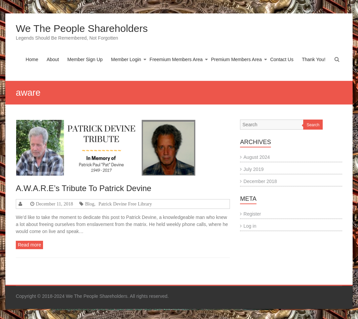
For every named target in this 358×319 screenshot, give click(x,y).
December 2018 (260, 181)
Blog (89, 203)
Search (313, 125)
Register (252, 214)
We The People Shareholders (82, 28)
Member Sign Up (85, 59)
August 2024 (256, 157)
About (53, 59)
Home (32, 59)
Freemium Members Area (176, 59)
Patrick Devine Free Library (125, 203)
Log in (249, 226)
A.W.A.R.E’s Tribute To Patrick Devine (83, 188)
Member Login (126, 59)
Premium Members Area (236, 59)
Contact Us (281, 59)
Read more (29, 244)
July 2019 (253, 169)
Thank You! (313, 59)
